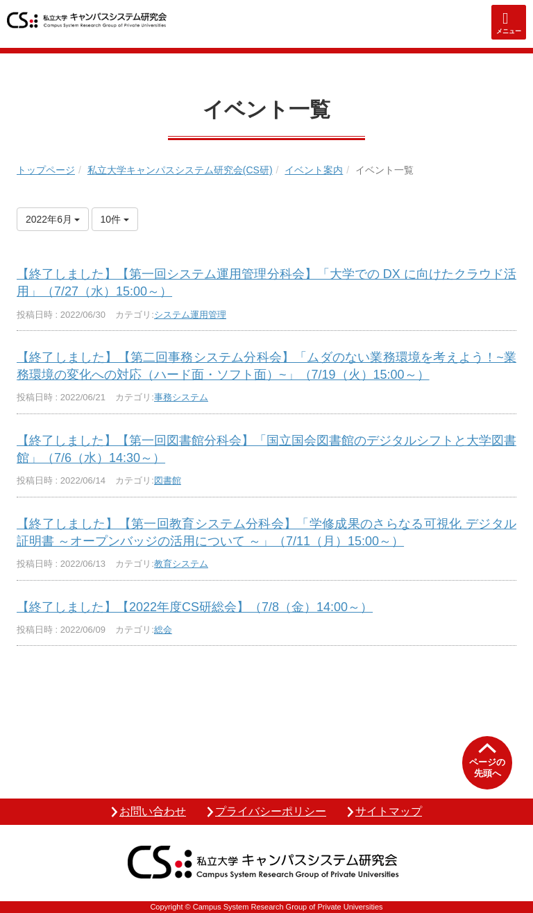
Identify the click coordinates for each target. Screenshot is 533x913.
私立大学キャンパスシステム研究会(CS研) (180, 170)
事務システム (181, 397)
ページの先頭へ (487, 767)
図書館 (167, 480)
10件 (115, 219)
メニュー (508, 31)
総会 (163, 629)
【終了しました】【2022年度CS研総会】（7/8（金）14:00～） (195, 607)
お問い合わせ (152, 811)
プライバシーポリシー (270, 811)
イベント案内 (314, 170)
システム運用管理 (190, 314)
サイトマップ (388, 811)
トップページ (46, 170)
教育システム (181, 563)
